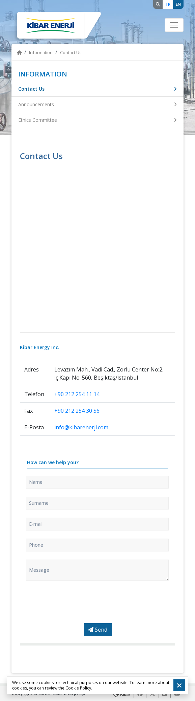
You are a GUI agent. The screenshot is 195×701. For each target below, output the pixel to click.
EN (178, 4)
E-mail (36, 524)
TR (167, 4)
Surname (39, 503)
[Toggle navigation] (174, 25)
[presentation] (77, 602)
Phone (36, 545)
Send (97, 629)
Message (39, 570)
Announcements (97, 104)
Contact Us (97, 89)
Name (36, 482)
